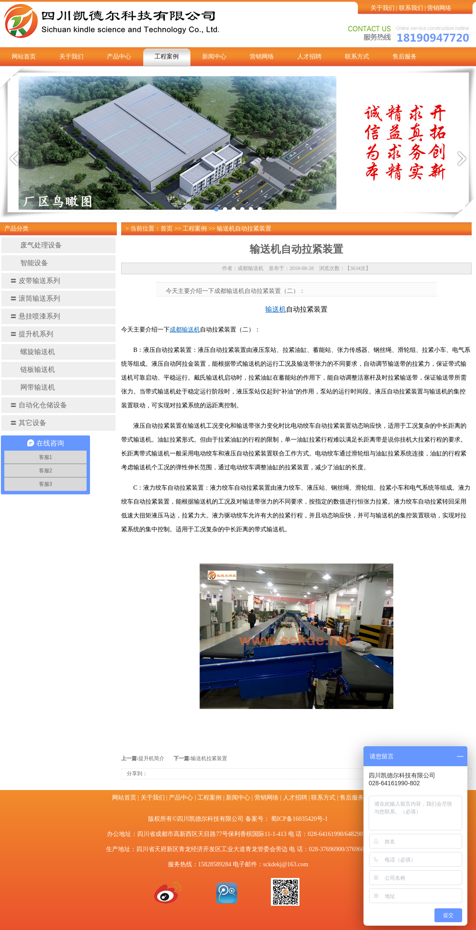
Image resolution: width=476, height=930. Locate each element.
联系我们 (411, 8)
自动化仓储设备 (38, 405)
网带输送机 (32, 387)
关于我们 (382, 8)
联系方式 (357, 56)
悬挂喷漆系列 (35, 316)
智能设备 (29, 263)
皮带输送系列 (35, 280)
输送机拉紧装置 (209, 758)
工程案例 (166, 56)
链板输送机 (32, 369)
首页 (167, 228)
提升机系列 (31, 334)
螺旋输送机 (32, 351)
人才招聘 (309, 56)
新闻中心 (214, 56)
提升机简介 (151, 758)
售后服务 (404, 56)
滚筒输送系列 (35, 298)
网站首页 (24, 56)
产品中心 (119, 56)
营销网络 (439, 8)
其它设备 (28, 422)
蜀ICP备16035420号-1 (299, 819)
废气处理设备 (36, 245)
